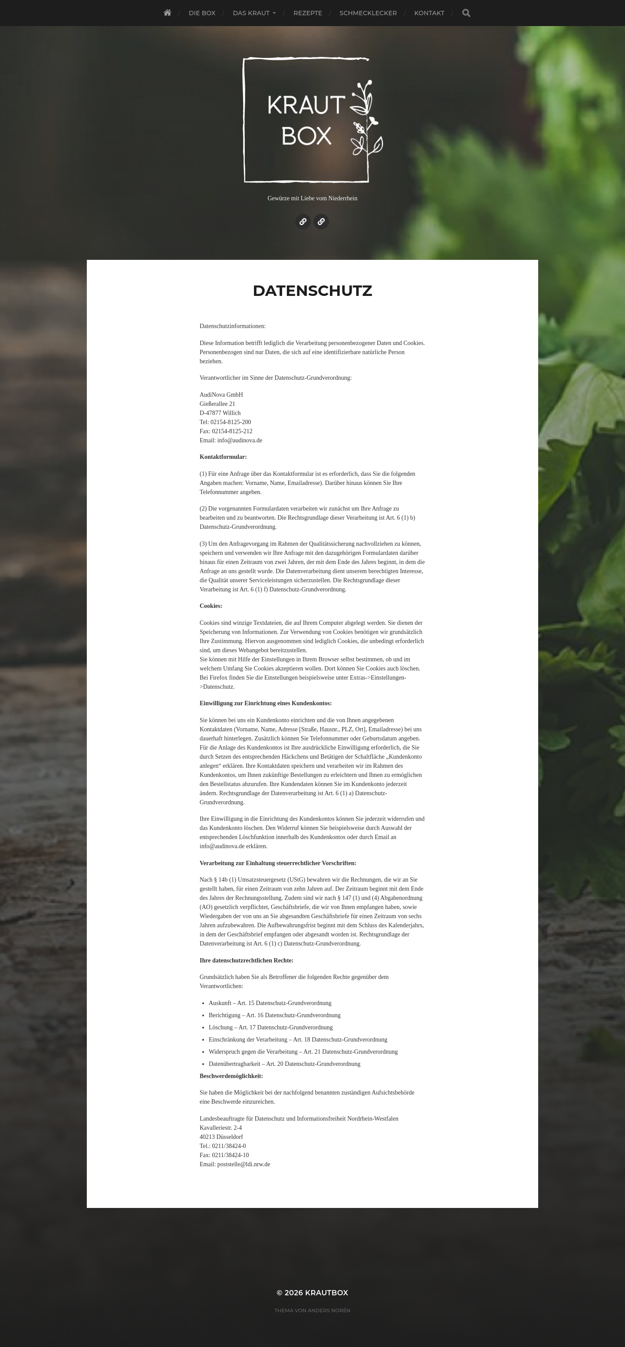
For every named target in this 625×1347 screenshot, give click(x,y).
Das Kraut (251, 13)
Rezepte (307, 13)
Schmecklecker (368, 13)
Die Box (202, 13)
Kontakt (429, 13)
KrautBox (326, 1292)
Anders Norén (329, 1310)
